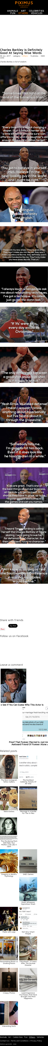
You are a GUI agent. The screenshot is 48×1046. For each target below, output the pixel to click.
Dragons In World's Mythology (9, 875)
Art (23, 10)
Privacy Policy (36, 1041)
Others (23, 13)
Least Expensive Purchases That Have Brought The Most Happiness (28, 995)
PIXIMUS (24, 2)
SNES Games (28, 874)
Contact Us (4, 1041)
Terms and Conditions (20, 1041)
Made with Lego (9, 932)
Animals (12, 10)
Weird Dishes (9, 811)
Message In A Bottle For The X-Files (28, 812)
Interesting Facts (9, 1026)
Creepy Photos (9, 993)
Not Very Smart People (28, 933)
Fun (12, 13)
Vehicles (36, 13)
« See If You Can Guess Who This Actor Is (22, 704)
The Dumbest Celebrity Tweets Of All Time (28, 782)
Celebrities (36, 10)
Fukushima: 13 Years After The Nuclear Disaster (28, 963)
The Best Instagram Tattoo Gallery (9, 781)
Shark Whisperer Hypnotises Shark (28, 903)
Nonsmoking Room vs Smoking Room (9, 962)
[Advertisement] (24, 31)
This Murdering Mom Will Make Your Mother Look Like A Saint (9, 843)
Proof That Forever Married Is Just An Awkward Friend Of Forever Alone (28, 743)
